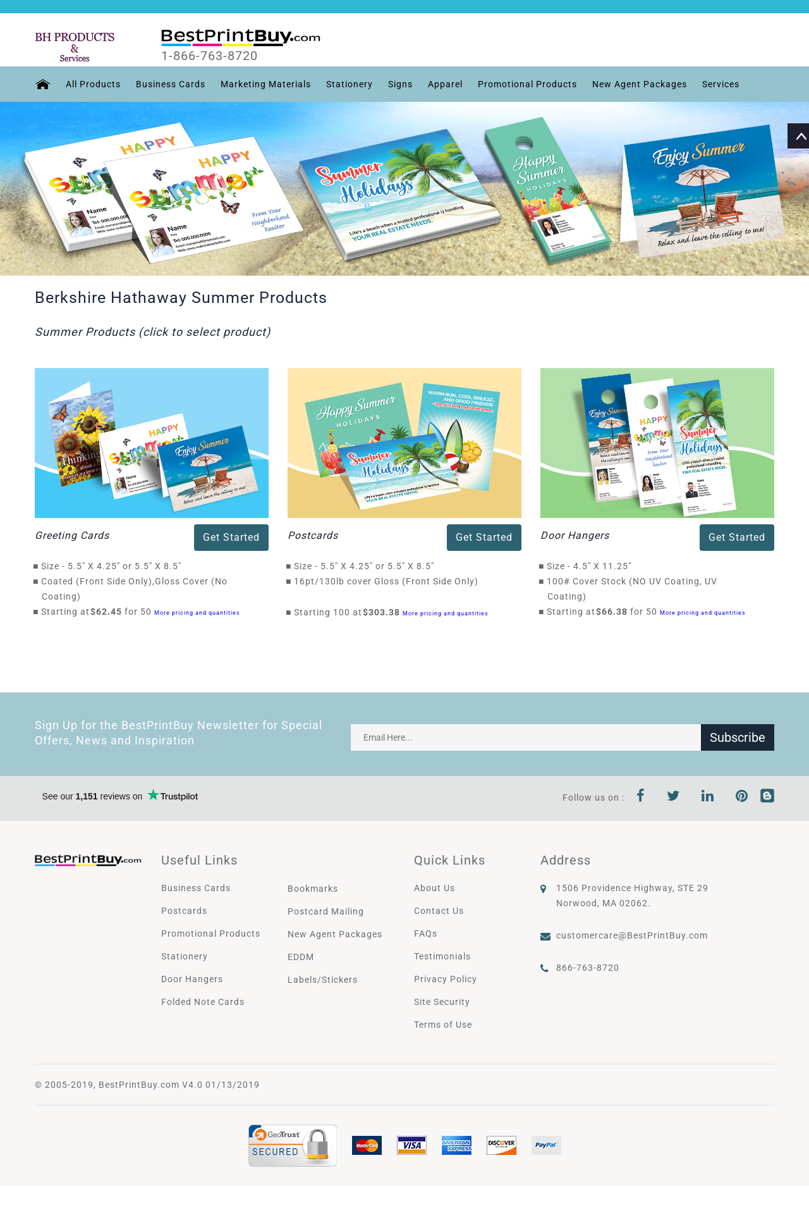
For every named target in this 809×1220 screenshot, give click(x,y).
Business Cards (170, 84)
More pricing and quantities (197, 612)
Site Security (442, 1002)
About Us (434, 888)
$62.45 (109, 612)
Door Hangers (574, 535)
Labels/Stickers (323, 980)
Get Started (231, 537)
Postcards (313, 535)
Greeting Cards (72, 535)
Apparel (445, 84)
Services (720, 84)
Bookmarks (313, 889)
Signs (400, 84)
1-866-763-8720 (209, 56)
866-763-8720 (587, 968)
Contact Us (439, 911)
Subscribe (737, 737)
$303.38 (385, 612)
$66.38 (615, 612)
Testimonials (442, 956)
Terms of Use (443, 1025)
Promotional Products (527, 84)
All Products (93, 84)
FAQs (425, 933)
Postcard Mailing (326, 911)
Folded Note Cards (203, 1002)
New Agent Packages (639, 84)
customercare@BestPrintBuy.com (632, 935)
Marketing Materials (266, 84)
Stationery (349, 84)
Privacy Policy (445, 979)
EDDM (301, 957)
